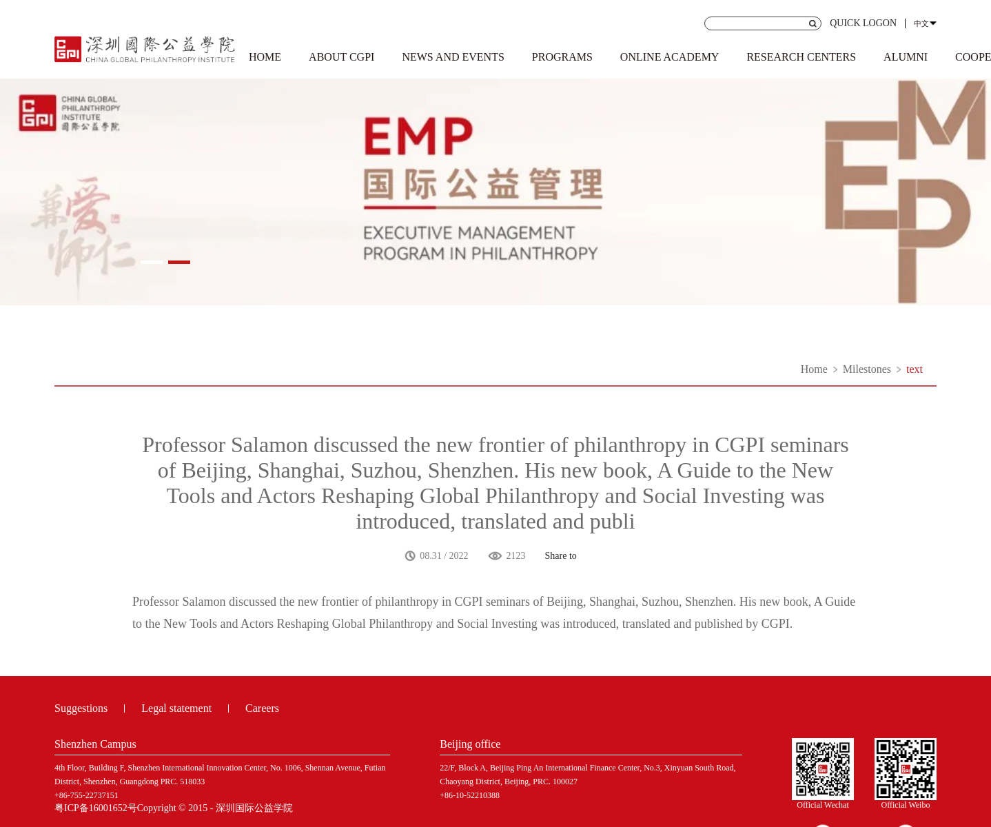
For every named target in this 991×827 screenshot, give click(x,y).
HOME (265, 57)
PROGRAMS (562, 57)
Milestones (867, 369)
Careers (262, 708)
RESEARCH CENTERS (801, 57)
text (914, 369)
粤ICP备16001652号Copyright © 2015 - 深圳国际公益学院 (173, 808)
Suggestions (81, 708)
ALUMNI (905, 57)
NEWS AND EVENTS (453, 57)
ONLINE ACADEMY (669, 57)
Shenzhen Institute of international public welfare (145, 46)
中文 (921, 23)
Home (814, 369)
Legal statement (176, 708)
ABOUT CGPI (341, 57)
